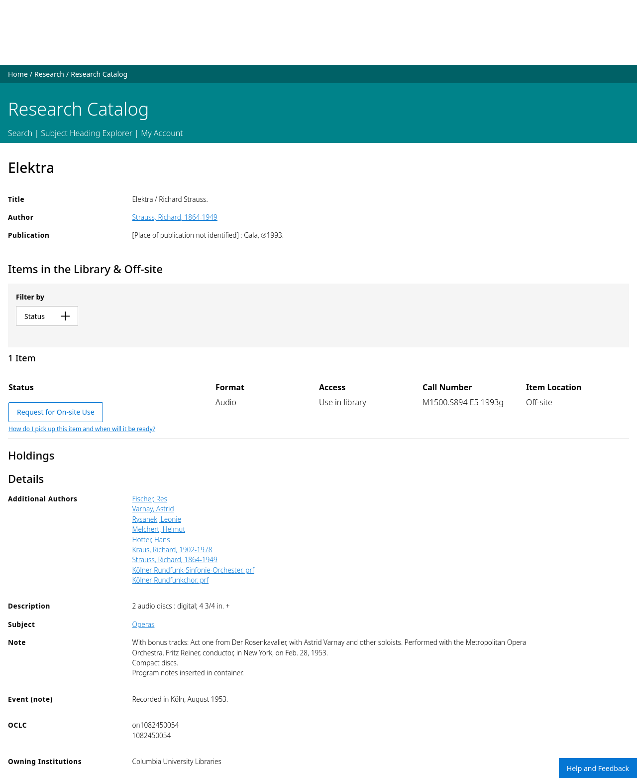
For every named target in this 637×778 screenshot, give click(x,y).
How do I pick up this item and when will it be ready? (81, 429)
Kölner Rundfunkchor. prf (170, 580)
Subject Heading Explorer (86, 133)
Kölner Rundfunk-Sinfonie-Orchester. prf (193, 570)
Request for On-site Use (56, 412)
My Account (162, 133)
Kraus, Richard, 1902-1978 (172, 549)
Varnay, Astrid (153, 508)
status (47, 316)
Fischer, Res (149, 498)
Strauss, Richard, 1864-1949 (174, 217)
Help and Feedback (598, 768)
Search (20, 133)
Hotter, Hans (151, 539)
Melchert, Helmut (158, 529)
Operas (143, 624)
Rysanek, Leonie (156, 519)
